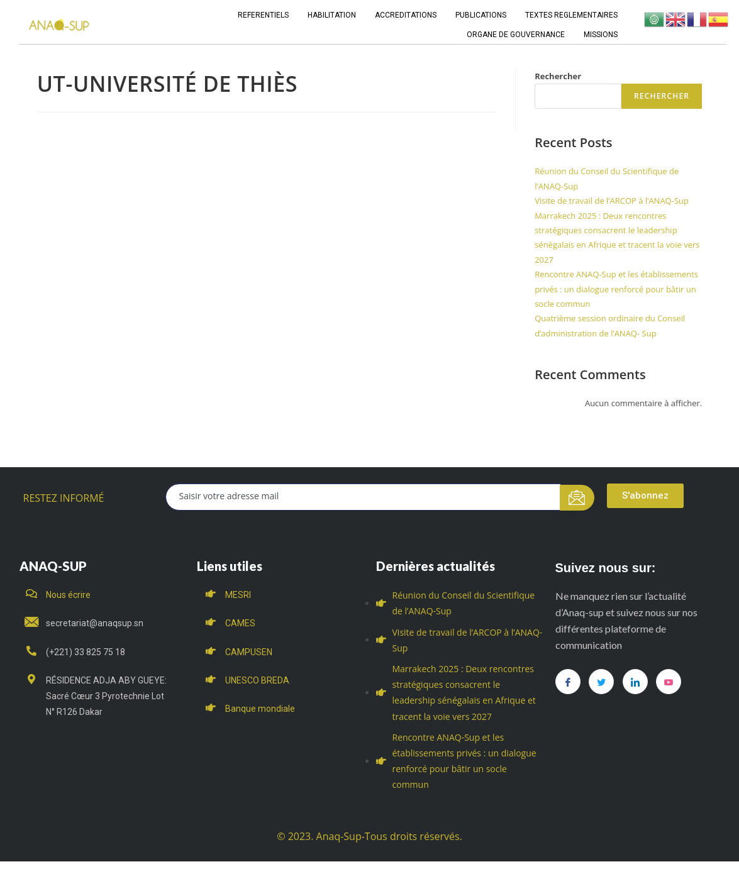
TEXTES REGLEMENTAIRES (571, 15)
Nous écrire (68, 595)
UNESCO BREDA (257, 680)
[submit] (577, 498)
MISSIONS (601, 34)
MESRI (238, 595)
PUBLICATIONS (480, 15)
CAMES (240, 623)
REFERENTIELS (263, 15)
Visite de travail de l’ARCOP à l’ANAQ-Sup (612, 200)
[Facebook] (568, 681)
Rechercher (558, 76)
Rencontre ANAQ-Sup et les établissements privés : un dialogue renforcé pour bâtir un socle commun (616, 288)
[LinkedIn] (635, 681)
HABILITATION (332, 15)
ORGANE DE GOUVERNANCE (516, 34)
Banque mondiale (260, 709)
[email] (363, 497)
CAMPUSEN (248, 652)
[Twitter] (601, 681)
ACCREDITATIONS (405, 15)
